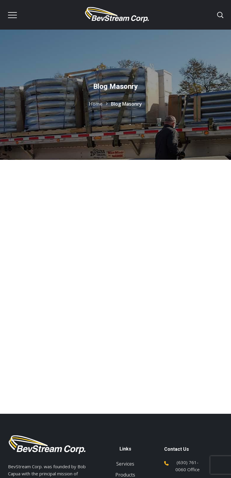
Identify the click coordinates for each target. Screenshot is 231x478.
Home (96, 104)
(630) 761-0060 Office (187, 465)
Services (125, 464)
